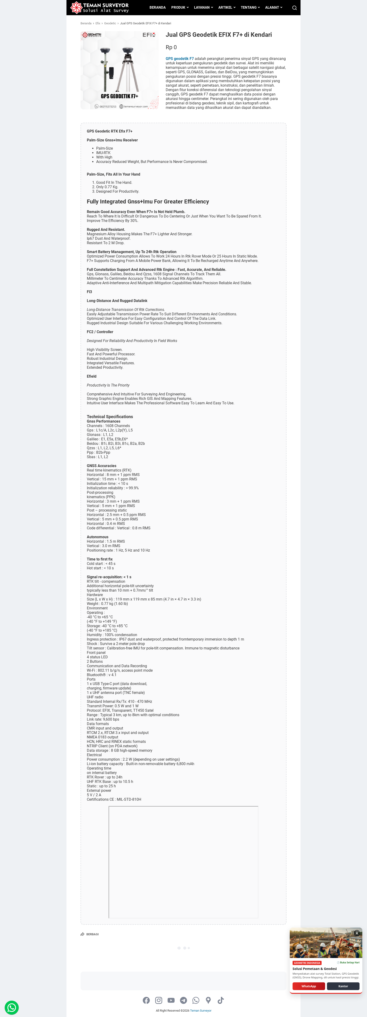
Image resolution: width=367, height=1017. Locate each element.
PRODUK (178, 7)
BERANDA (158, 7)
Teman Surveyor (200, 1010)
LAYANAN (202, 7)
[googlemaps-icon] (208, 1001)
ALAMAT (272, 7)
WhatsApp (309, 986)
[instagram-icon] (158, 1001)
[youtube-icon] (171, 1001)
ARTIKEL (225, 7)
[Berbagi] (90, 934)
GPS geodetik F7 (180, 58)
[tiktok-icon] (220, 1001)
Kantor (343, 986)
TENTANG (249, 7)
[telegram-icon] (183, 1001)
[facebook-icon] (146, 1001)
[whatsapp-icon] (196, 1001)
